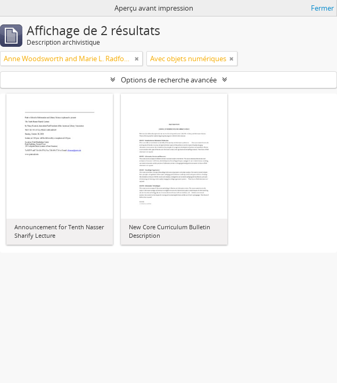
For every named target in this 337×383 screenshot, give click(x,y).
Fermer (322, 8)
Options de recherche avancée (169, 80)
